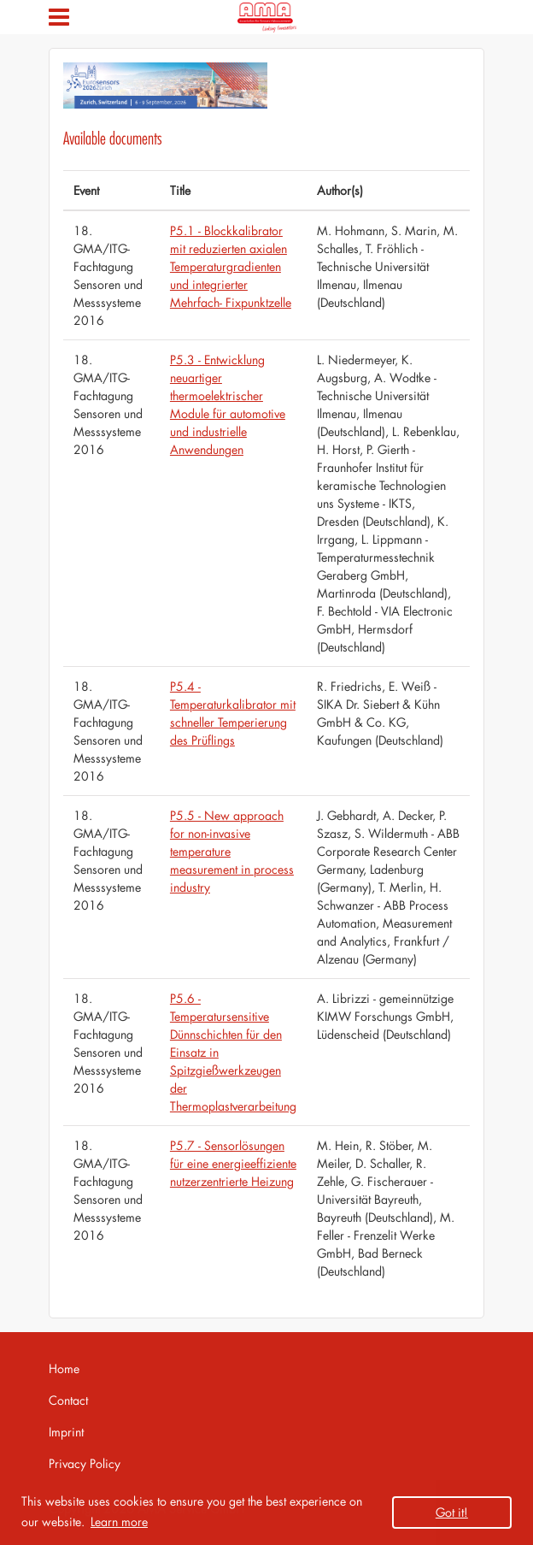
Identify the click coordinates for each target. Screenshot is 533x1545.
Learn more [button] (119, 1521)
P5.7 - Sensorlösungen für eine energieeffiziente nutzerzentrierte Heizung (233, 1163)
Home (64, 1368)
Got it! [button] (452, 1512)
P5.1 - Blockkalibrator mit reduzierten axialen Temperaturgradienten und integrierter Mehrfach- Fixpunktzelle (230, 266)
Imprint (66, 1432)
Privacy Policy (84, 1463)
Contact (68, 1400)
